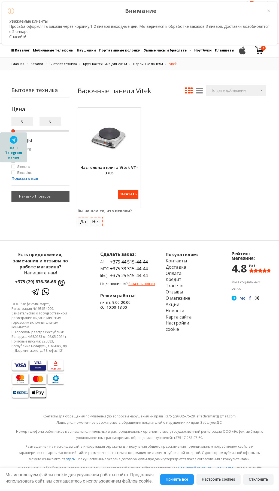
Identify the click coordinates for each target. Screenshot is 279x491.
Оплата (173, 273)
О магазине (178, 298)
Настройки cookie (177, 326)
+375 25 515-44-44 (129, 275)
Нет (96, 222)
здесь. (71, 459)
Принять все (177, 479)
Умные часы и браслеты (165, 50)
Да (83, 222)
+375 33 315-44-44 (129, 269)
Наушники (86, 50)
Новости (175, 311)
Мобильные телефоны (53, 50)
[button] (236, 90)
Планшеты (224, 50)
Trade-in (174, 286)
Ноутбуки (203, 50)
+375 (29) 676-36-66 (35, 282)
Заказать (128, 194)
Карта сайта (179, 317)
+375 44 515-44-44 (129, 262)
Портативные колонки (120, 50)
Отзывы (174, 292)
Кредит (173, 279)
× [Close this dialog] (269, 11)
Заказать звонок (141, 283)
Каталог (20, 50)
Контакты (176, 261)
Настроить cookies (218, 479)
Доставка (176, 267)
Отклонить (258, 479)
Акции (172, 304)
